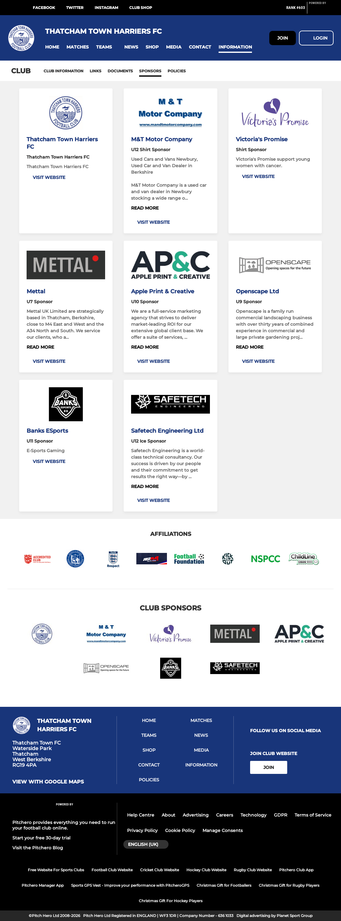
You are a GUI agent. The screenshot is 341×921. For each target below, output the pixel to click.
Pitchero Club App (296, 870)
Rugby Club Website (253, 870)
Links (95, 71)
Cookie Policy (180, 830)
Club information (63, 71)
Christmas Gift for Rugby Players (289, 885)
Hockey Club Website (206, 870)
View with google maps (48, 782)
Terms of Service (313, 815)
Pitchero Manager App (43, 885)
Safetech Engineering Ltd (167, 430)
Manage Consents (222, 830)
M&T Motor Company (161, 139)
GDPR (280, 815)
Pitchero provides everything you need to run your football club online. (63, 825)
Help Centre (140, 815)
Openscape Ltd (257, 291)
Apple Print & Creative (162, 291)
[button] (52, 47)
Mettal (36, 291)
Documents (120, 71)
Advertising (196, 815)
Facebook (44, 7)
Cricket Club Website (159, 870)
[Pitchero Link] (321, 10)
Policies (177, 71)
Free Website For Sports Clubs (56, 870)
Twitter (74, 7)
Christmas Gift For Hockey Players (170, 900)
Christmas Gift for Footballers (224, 885)
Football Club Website (112, 870)
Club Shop (140, 7)
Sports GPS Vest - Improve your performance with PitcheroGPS (130, 885)
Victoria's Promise (262, 139)
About (168, 815)
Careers (224, 815)
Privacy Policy (142, 830)
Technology (253, 815)
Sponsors (150, 71)
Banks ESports (47, 430)
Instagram (106, 7)
